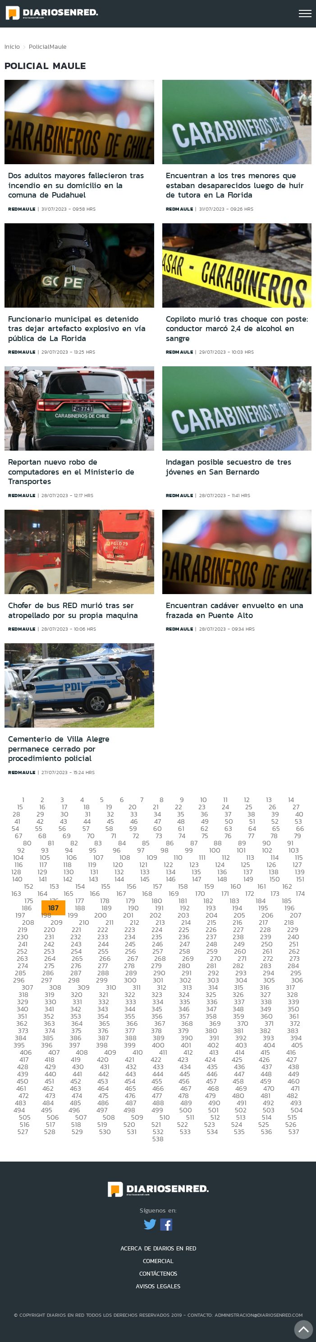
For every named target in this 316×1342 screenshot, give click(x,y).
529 (77, 1131)
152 (28, 886)
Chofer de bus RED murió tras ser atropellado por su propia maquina (73, 610)
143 (93, 879)
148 (222, 879)
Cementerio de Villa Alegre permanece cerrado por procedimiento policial (59, 748)
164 (42, 893)
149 (248, 879)
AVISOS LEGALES (158, 1286)
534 (212, 1131)
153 (54, 886)
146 (171, 879)
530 (105, 1131)
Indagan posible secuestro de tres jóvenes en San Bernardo (228, 467)
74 (182, 835)
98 (164, 850)
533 (185, 1131)
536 (266, 1131)
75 (205, 835)
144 (119, 879)
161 (261, 886)
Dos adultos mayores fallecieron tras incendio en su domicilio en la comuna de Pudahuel (76, 185)
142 (68, 879)
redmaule (22, 208)
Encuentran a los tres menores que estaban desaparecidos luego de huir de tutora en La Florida (235, 185)
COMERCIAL (158, 1261)
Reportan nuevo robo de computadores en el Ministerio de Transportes (71, 471)
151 (300, 879)
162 (287, 886)
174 (300, 893)
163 (16, 893)
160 (235, 886)
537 (294, 1131)
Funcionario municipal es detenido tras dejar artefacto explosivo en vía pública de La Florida (77, 328)
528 (49, 1131)
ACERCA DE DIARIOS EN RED (158, 1248)
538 (158, 1139)
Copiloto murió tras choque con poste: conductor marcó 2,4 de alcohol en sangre (237, 328)
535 (239, 1131)
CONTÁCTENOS (158, 1273)
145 (145, 879)
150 (275, 879)
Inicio (12, 46)
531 (132, 1131)
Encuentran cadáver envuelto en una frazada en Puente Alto (234, 610)
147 (196, 879)
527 (23, 1131)
